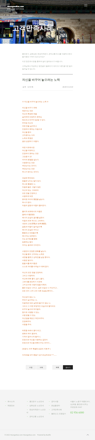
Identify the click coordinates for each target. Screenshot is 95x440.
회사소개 (11, 401)
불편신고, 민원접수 (58, 414)
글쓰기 (68, 367)
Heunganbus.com (16, 435)
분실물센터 (55, 406)
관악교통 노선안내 (36, 417)
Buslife (48, 435)
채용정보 (11, 406)
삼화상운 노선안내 (36, 406)
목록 (57, 367)
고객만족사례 (56, 410)
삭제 (41, 367)
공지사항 (54, 401)
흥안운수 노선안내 (36, 401)
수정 (30, 367)
